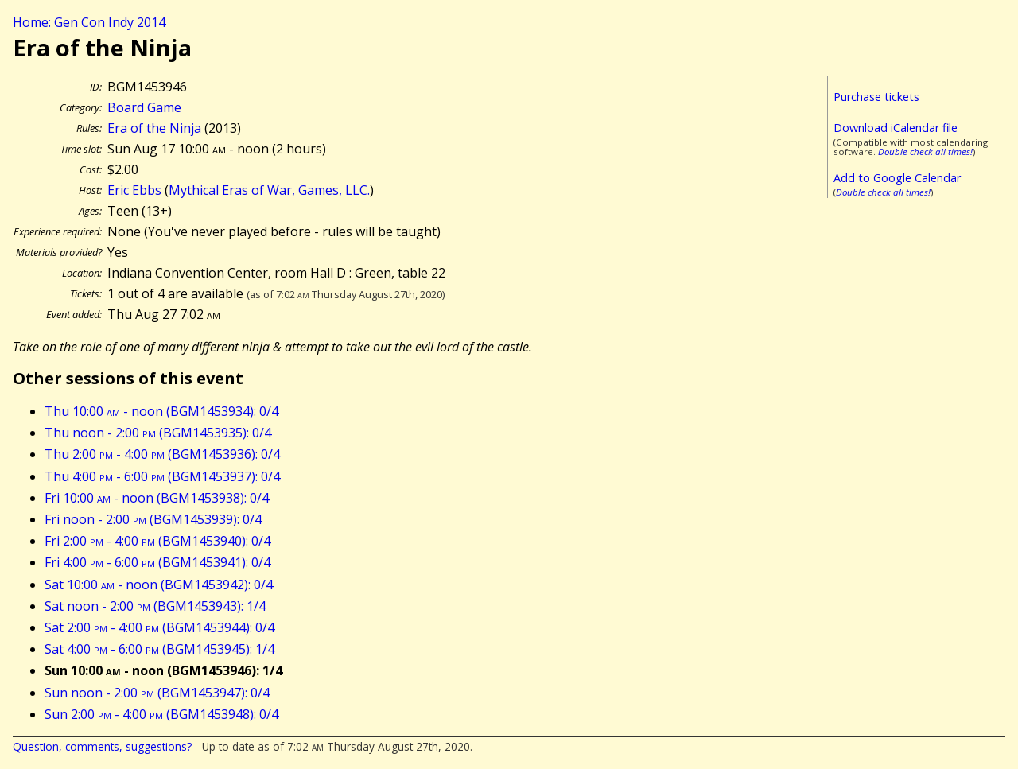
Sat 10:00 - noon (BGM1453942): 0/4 (159, 584)
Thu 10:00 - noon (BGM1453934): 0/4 (161, 411)
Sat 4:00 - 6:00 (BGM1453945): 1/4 (159, 649)
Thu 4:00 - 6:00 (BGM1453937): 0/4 (162, 476)
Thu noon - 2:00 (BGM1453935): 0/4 (158, 432)
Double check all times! (925, 151)
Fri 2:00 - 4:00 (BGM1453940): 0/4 (157, 541)
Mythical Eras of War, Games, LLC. (269, 190)
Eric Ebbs (134, 190)
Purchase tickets (876, 96)
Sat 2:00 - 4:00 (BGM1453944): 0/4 (159, 627)
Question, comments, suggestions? (102, 746)
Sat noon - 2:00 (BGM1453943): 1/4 (155, 606)
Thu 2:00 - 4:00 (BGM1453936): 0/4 (162, 454)
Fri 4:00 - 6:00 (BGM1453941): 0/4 (157, 562)
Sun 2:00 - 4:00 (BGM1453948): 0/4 (161, 714)
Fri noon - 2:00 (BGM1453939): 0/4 (153, 519)
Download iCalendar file (895, 127)
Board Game (144, 107)
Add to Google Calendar (897, 177)
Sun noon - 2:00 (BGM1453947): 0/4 (157, 692)
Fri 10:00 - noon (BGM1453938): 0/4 (157, 498)
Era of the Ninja (154, 128)
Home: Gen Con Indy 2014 (89, 22)
